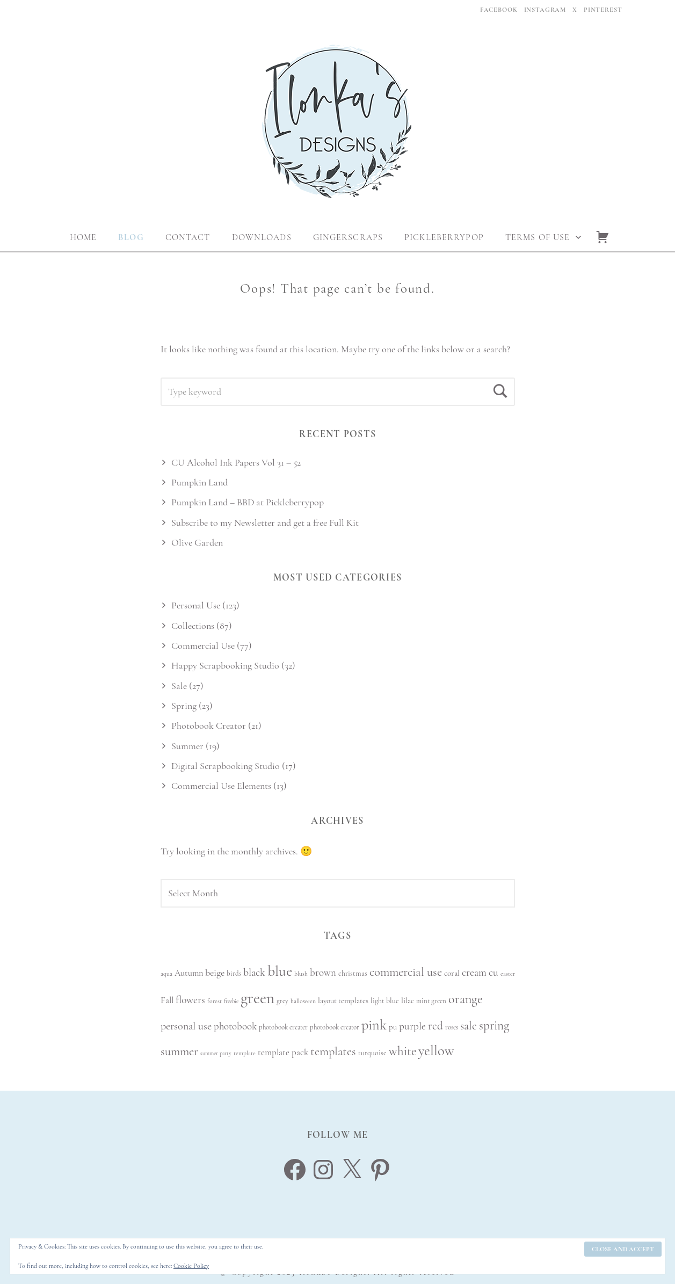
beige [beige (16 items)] (214, 972)
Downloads (262, 237)
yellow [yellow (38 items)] (436, 1051)
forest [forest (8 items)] (214, 1001)
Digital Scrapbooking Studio (225, 766)
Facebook (499, 9)
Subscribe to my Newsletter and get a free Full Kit (265, 522)
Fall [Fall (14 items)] (167, 1000)
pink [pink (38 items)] (374, 1025)
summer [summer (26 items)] (179, 1051)
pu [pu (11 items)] (393, 1027)
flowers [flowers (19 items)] (190, 999)
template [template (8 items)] (245, 1053)
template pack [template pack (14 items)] (283, 1052)
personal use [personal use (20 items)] (186, 1026)
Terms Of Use (537, 237)
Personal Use (195, 605)
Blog (130, 237)
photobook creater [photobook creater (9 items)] (283, 1027)
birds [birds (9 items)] (234, 973)
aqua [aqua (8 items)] (166, 973)
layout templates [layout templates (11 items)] (343, 1000)
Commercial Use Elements (221, 786)
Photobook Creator (208, 725)
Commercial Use (203, 645)
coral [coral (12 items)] (452, 973)
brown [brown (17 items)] (323, 972)
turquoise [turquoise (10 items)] (372, 1052)
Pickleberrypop (444, 237)
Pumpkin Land (199, 482)
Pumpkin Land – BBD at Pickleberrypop (247, 502)
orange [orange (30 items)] (465, 999)
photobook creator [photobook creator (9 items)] (334, 1027)
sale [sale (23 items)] (468, 1026)
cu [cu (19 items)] (493, 972)
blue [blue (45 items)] (279, 971)
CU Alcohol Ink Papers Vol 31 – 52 (236, 462)
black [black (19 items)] (254, 972)
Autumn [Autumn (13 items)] (189, 973)
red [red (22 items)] (435, 1026)
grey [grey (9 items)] (282, 1001)
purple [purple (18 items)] (412, 1026)
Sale (179, 686)
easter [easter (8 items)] (507, 973)
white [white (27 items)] (402, 1051)
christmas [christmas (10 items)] (352, 973)
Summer (187, 746)
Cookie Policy (191, 1266)
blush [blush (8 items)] (301, 973)
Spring (184, 706)
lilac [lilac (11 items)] (407, 1000)
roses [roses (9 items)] (451, 1027)
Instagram (545, 9)
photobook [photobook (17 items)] (235, 1026)
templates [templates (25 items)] (333, 1051)
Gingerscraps (348, 237)
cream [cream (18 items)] (474, 972)
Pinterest (603, 9)
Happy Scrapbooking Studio (225, 665)
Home (83, 237)
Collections (192, 626)
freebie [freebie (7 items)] (231, 1001)
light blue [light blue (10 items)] (385, 1000)
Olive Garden (197, 542)
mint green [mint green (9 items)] (431, 1001)
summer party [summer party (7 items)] (215, 1053)
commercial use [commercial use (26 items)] (405, 972)
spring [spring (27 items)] (494, 1025)
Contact (188, 237)
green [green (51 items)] (257, 998)
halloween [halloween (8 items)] (303, 1001)
